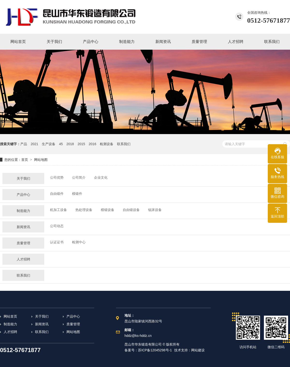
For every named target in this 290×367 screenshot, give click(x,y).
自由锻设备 (131, 210)
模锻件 (77, 194)
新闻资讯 (23, 227)
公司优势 (57, 177)
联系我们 (123, 144)
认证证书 (57, 242)
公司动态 (57, 226)
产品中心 (23, 195)
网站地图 (41, 160)
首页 (24, 160)
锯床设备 (155, 210)
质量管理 (23, 243)
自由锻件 (57, 194)
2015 (81, 144)
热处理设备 (83, 210)
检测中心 (79, 242)
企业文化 (101, 177)
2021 (34, 144)
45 (61, 144)
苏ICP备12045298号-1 (155, 350)
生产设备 (48, 144)
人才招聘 (23, 259)
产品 (23, 144)
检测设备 (106, 144)
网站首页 (10, 316)
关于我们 (23, 178)
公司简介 (79, 177)
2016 (92, 144)
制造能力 (23, 211)
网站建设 (198, 350)
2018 (70, 144)
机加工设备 (58, 210)
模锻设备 (107, 210)
